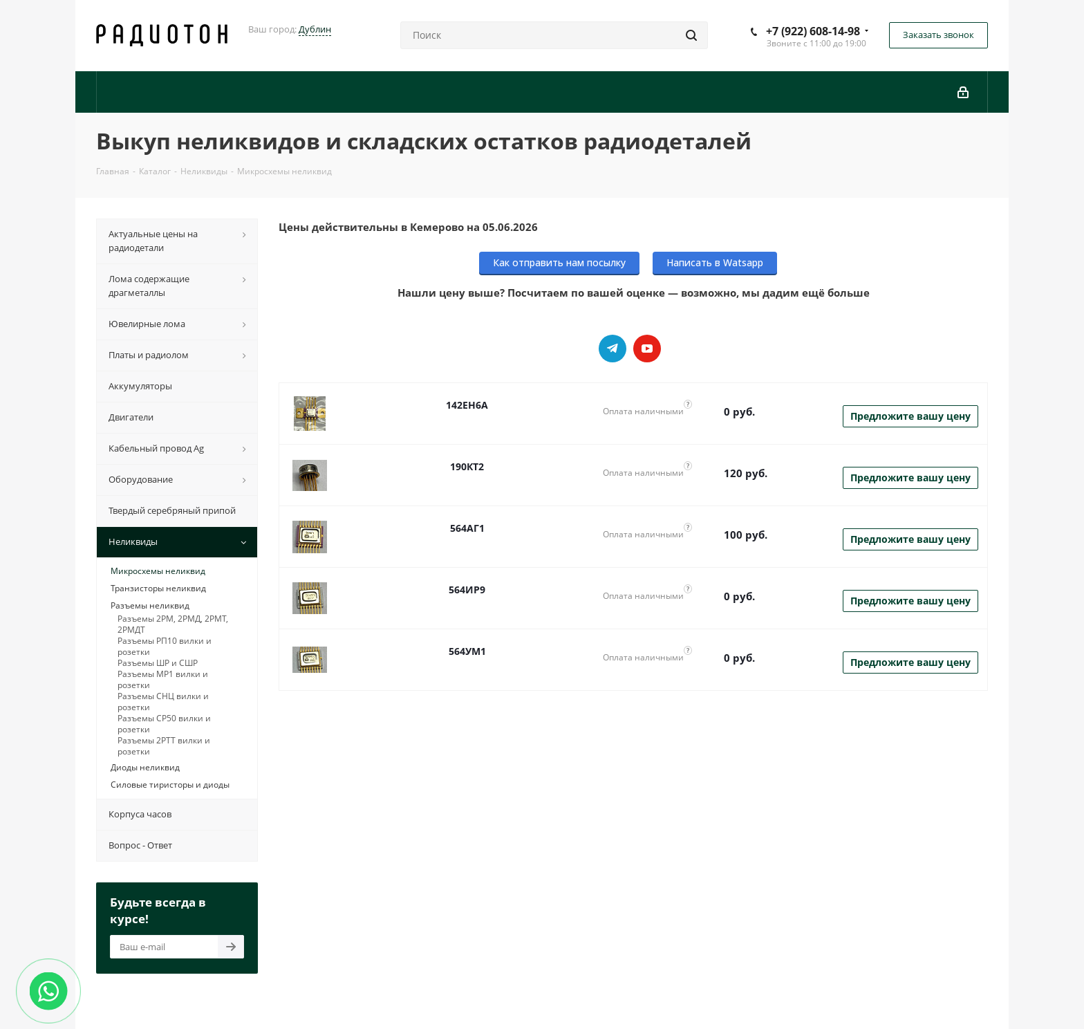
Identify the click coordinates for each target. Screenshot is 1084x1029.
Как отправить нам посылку (559, 262)
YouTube (647, 348)
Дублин (315, 29)
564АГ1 (467, 528)
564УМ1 (467, 651)
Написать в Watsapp (714, 262)
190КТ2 (467, 466)
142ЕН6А (467, 404)
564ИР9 (467, 589)
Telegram (612, 348)
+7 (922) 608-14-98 (813, 31)
